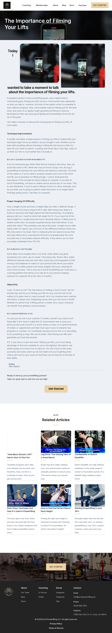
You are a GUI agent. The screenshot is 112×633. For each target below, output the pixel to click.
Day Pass (83, 5)
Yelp (58, 601)
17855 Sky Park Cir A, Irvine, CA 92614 (90, 614)
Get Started (99, 5)
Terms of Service (56, 628)
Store (71, 5)
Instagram (60, 592)
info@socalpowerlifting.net (84, 597)
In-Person (42, 592)
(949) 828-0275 (80, 606)
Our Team (25, 592)
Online (41, 597)
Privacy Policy (56, 624)
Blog (64, 5)
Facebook (60, 597)
